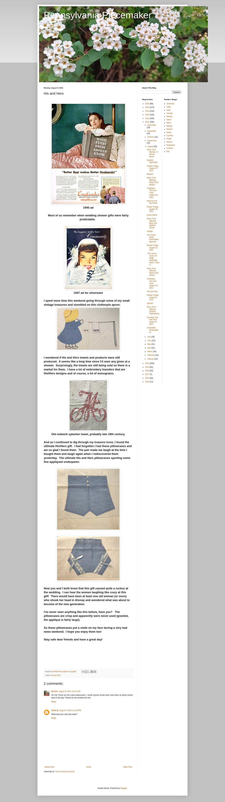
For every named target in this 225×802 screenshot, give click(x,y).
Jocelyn (170, 113)
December (151, 125)
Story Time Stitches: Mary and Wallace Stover (152, 223)
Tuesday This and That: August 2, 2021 (152, 320)
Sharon (170, 142)
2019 (147, 367)
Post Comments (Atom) (65, 771)
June (149, 340)
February (151, 355)
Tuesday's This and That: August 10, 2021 (152, 283)
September (152, 140)
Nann (169, 123)
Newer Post (49, 767)
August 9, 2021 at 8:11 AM (69, 691)
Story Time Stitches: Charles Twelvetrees (153, 310)
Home (88, 767)
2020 (147, 363)
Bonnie (54, 691)
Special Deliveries (152, 161)
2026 (147, 104)
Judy (168, 110)
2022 (147, 118)
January (151, 359)
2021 (147, 122)
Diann (169, 120)
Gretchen (170, 104)
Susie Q (54, 710)
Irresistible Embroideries (152, 330)
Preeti (169, 139)
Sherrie (170, 129)
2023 (147, 115)
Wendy (169, 116)
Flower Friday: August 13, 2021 (153, 247)
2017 (147, 374)
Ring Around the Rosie (152, 202)
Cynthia (170, 135)
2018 (147, 371)
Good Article (152, 215)
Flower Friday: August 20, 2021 (153, 209)
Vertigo (150, 231)
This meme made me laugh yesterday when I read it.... (153, 259)
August (150, 146)
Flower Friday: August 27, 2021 (153, 168)
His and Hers (56, 675)
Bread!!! (150, 174)
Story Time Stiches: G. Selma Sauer (152, 153)
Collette (170, 148)
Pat (168, 151)
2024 (147, 111)
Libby (169, 107)
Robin (169, 132)
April (149, 348)
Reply (53, 702)
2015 (147, 382)
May (149, 344)
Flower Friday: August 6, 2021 (153, 297)
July (149, 337)
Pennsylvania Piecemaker (98, 15)
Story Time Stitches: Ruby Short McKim (153, 181)
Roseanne (171, 145)
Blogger (123, 788)
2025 (147, 107)
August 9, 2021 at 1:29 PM (70, 710)
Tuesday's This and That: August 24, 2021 (152, 192)
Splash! (150, 303)
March (150, 351)
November (151, 131)
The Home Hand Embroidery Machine (153, 238)
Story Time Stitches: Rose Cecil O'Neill (152, 271)
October (151, 137)
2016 (147, 378)
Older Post (127, 767)
